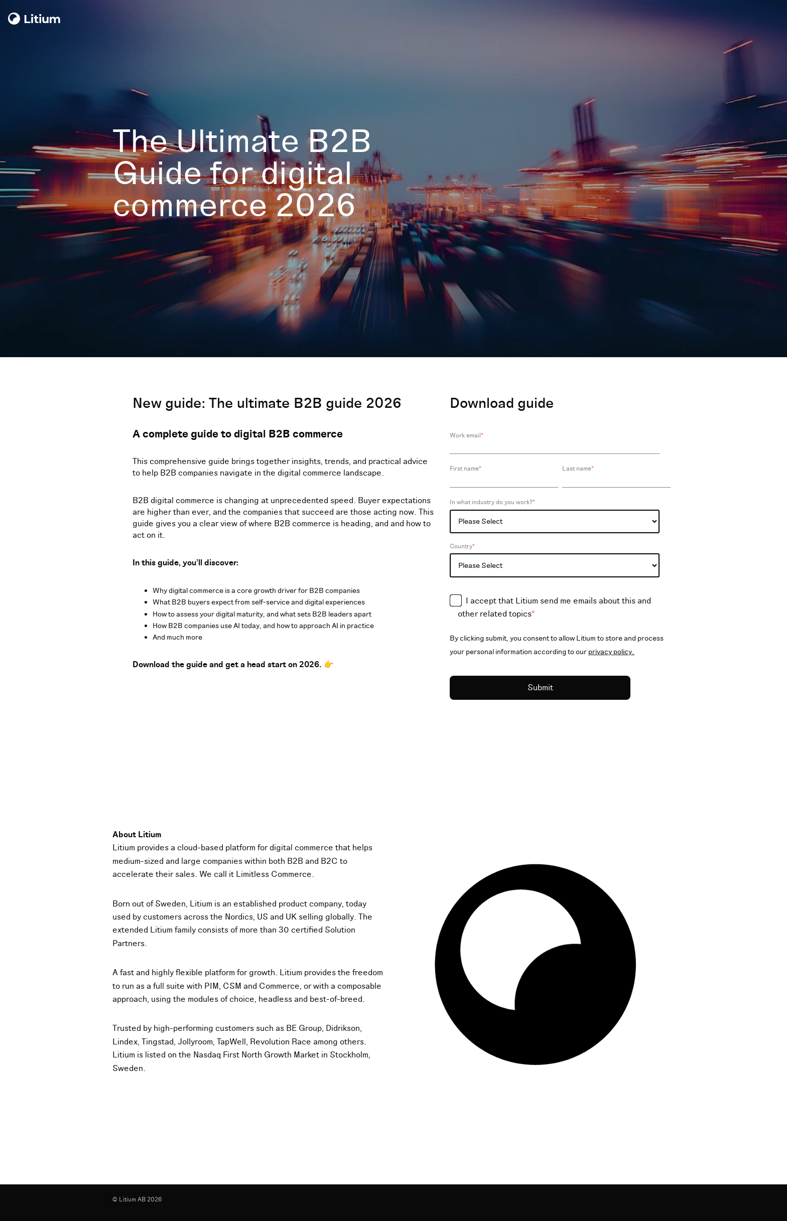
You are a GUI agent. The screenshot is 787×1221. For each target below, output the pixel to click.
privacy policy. (611, 652)
